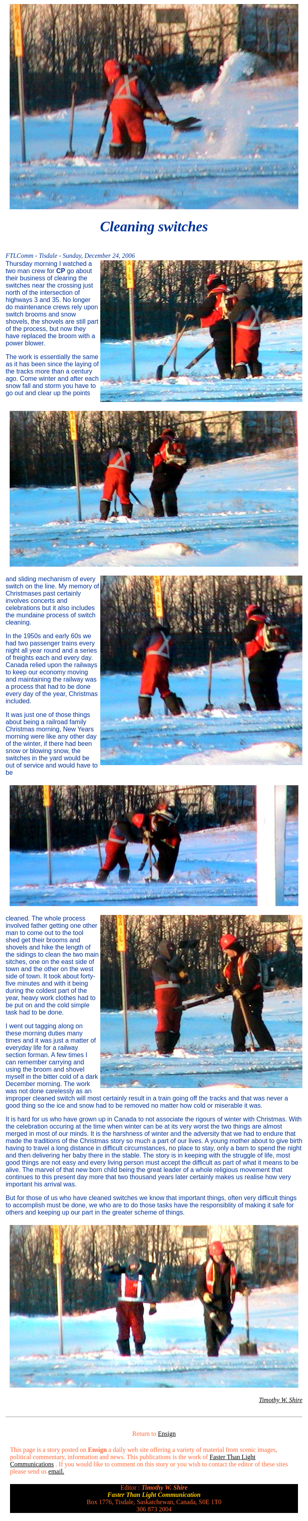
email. (57, 1471)
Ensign (167, 1433)
